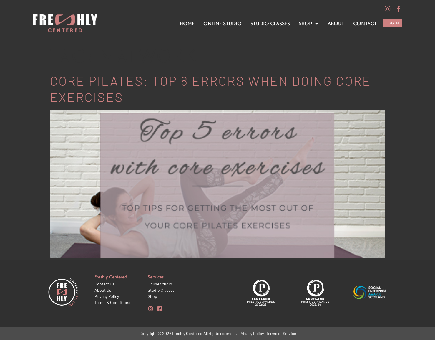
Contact (365, 23)
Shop (309, 23)
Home (187, 23)
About (336, 23)
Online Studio (222, 23)
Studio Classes (270, 23)
